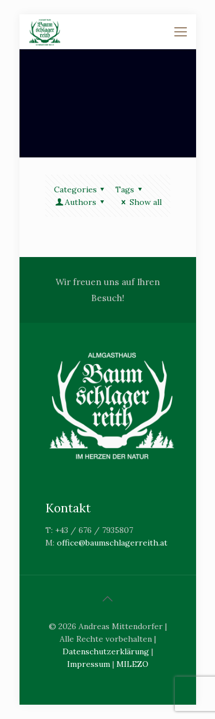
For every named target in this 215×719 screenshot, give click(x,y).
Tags (130, 189)
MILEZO (132, 664)
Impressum (88, 664)
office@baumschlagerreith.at (112, 543)
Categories (81, 189)
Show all (140, 202)
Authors (81, 202)
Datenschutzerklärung (105, 651)
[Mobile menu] (180, 31)
